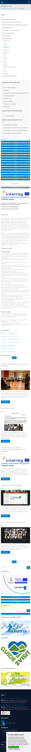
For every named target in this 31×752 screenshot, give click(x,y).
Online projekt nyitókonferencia (11, 485)
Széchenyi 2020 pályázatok (15, 597)
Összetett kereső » (15, 613)
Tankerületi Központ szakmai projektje (12, 698)
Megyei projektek (15, 599)
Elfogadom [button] (11, 746)
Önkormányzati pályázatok (9, 104)
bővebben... (5, 402)
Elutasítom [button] (16, 746)
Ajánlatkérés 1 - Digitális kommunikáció (9, 333)
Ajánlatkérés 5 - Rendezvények (8, 345)
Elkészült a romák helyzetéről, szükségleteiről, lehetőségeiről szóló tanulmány (13, 449)
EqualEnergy (6, 73)
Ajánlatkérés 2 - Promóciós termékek (9, 336)
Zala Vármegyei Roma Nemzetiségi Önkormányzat (15, 127)
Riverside (5, 45)
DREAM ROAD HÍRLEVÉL (7, 408)
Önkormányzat (4, 8)
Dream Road (6, 47)
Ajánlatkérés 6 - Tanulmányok (7, 348)
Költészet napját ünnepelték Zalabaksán (12, 705)
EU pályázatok (6, 106)
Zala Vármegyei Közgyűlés (8, 19)
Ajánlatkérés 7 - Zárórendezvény (8, 351)
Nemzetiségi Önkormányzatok (9, 76)
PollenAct (5, 62)
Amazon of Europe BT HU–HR (9, 66)
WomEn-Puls (6, 49)
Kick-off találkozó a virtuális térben (13, 522)
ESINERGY (5, 53)
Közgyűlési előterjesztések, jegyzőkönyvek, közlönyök (14, 25)
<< (13, 357)
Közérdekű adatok (6, 35)
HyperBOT (5, 58)
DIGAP (4, 60)
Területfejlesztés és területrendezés (10, 30)
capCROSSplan (6, 40)
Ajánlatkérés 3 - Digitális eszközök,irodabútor (11, 339)
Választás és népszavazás (8, 33)
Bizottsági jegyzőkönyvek (8, 27)
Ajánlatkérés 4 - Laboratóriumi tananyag (10, 342)
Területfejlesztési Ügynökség (12, 111)
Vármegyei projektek (13, 8)
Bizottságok (6, 90)
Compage (5, 64)
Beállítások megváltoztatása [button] (14, 749)
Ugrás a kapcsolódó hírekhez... (15, 187)
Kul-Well (5, 71)
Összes (15, 141)
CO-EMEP (5, 42)
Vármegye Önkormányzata (11, 82)
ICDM (4, 56)
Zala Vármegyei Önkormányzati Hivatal (11, 22)
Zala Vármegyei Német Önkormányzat (12, 133)
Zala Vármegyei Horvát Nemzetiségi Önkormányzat (15, 130)
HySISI (4, 69)
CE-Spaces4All (6, 51)
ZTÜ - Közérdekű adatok (9, 116)
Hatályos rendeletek (8, 101)
